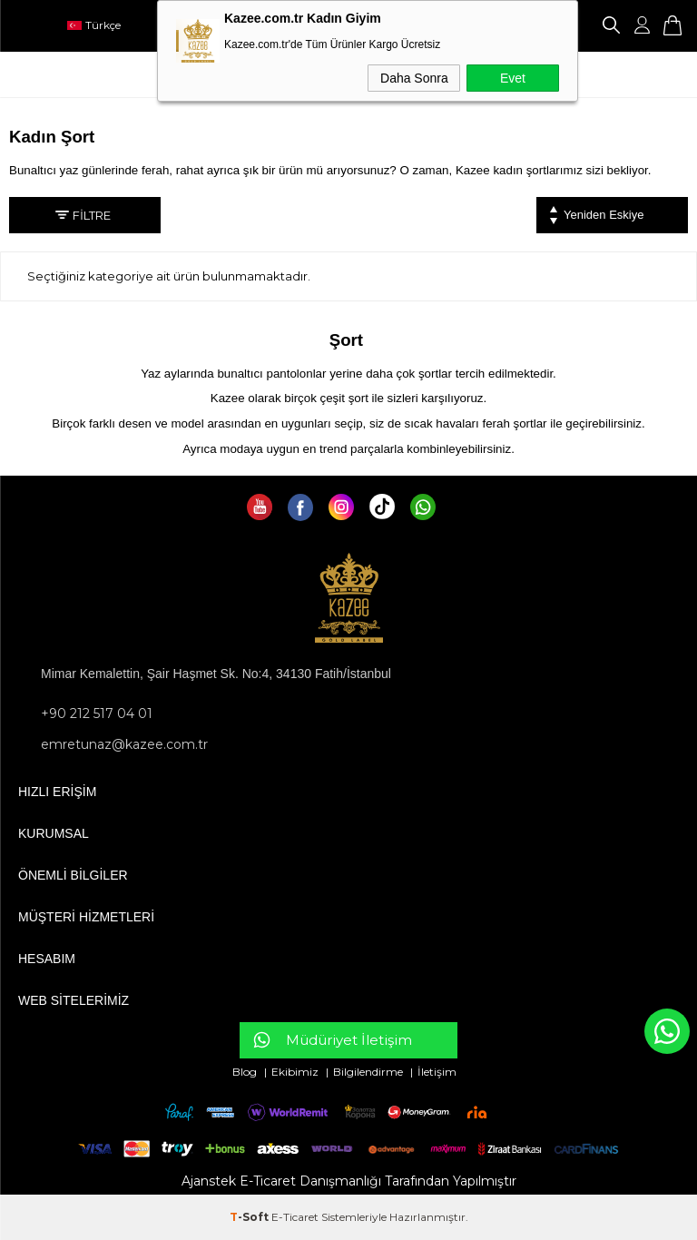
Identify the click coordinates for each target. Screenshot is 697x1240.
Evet (512, 78)
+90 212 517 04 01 (96, 713)
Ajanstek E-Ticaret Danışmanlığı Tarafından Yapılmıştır (349, 1181)
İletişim (436, 1071)
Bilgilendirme (369, 1071)
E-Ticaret (295, 1217)
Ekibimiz (295, 1071)
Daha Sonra (414, 78)
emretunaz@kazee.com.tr (124, 744)
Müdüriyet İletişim (349, 1039)
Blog (246, 1071)
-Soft (250, 1217)
